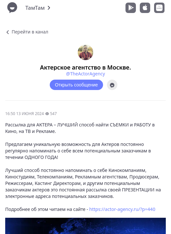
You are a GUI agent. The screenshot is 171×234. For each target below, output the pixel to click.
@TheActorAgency (85, 74)
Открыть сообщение (76, 84)
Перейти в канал (26, 32)
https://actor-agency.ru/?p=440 (122, 209)
